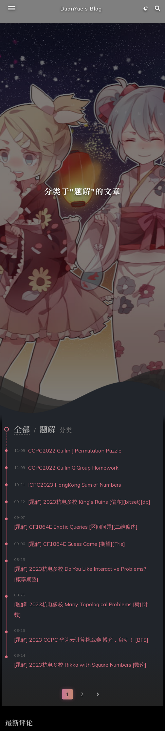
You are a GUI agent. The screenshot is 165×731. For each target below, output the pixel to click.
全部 (22, 429)
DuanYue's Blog (81, 8)
